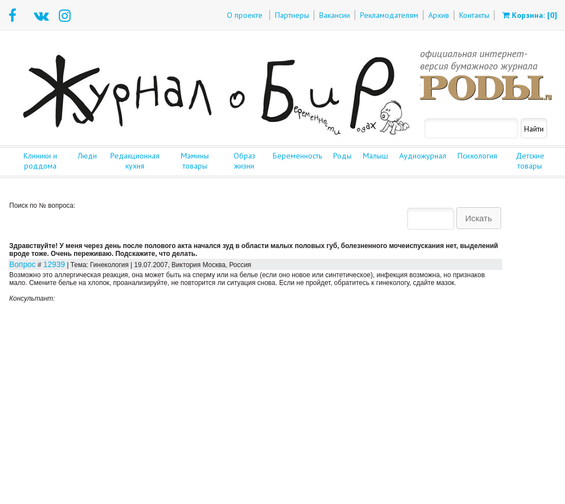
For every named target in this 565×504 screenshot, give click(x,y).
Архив (438, 15)
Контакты (474, 15)
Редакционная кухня (135, 161)
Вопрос (23, 264)
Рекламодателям (389, 15)
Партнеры (292, 15)
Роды (342, 156)
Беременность (297, 156)
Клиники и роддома (40, 161)
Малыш (375, 156)
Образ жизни (244, 161)
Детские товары (530, 161)
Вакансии (334, 15)
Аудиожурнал (422, 156)
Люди (87, 156)
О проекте (245, 15)
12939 (54, 264)
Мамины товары (195, 161)
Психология (477, 156)
